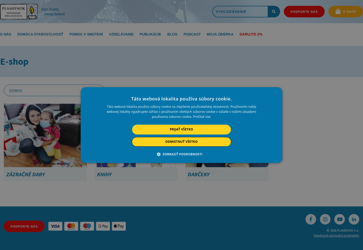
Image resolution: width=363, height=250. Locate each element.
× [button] (277, 92)
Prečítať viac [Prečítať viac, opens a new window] (202, 117)
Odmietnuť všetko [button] (181, 141)
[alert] (181, 125)
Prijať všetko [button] (181, 129)
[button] (182, 154)
